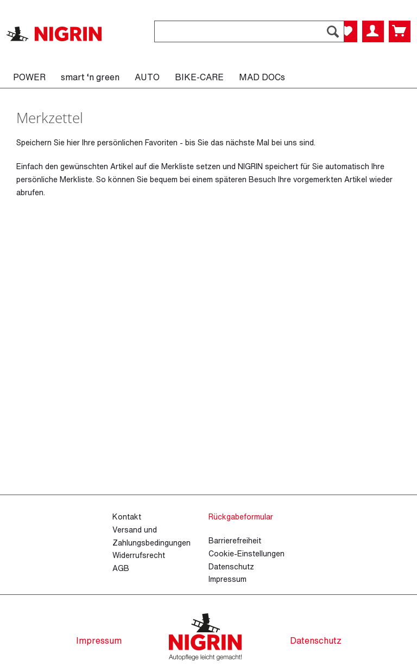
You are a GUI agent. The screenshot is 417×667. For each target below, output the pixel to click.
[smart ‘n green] (90, 77)
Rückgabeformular (240, 516)
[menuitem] (249, 37)
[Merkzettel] (346, 31)
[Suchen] (332, 31)
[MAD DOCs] (262, 77)
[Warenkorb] (399, 31)
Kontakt (126, 516)
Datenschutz (231, 566)
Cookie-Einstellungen (246, 553)
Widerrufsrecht (138, 555)
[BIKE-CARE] (199, 77)
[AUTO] (147, 77)
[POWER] (29, 77)
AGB (120, 568)
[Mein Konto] (373, 31)
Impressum (227, 579)
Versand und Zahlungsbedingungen (151, 536)
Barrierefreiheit (234, 540)
